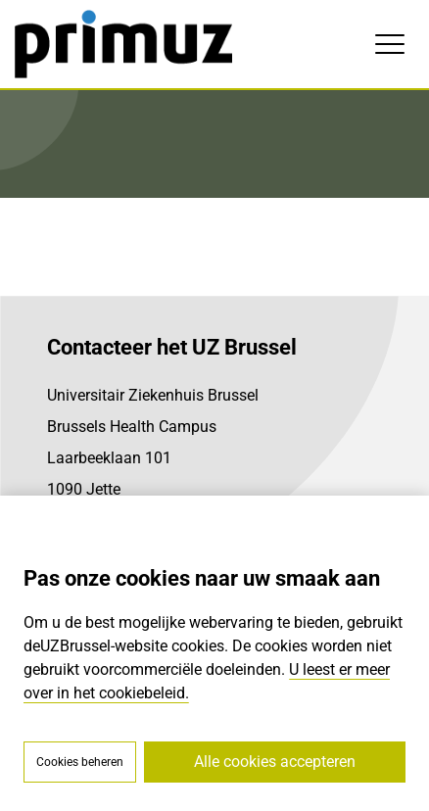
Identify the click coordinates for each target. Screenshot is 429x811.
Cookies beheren (79, 762)
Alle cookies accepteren (275, 761)
